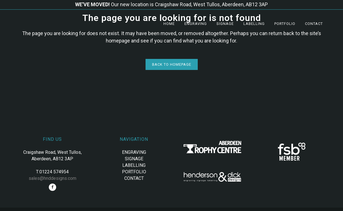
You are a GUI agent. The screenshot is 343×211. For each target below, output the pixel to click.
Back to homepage (171, 64)
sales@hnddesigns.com (52, 178)
